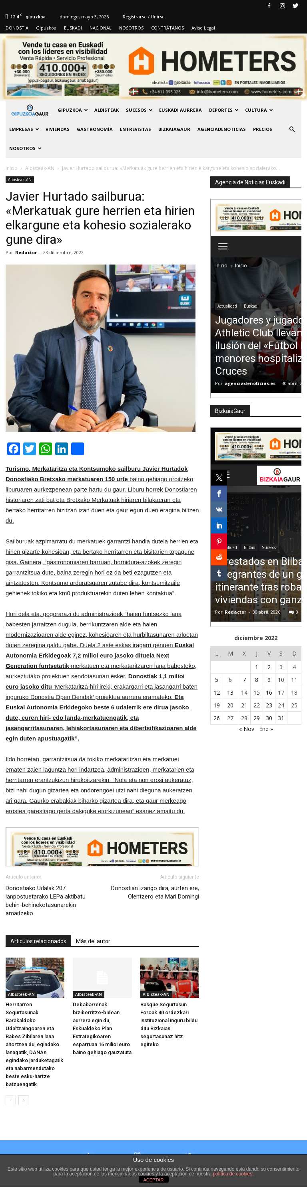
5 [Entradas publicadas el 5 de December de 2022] (216, 679)
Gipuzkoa (46, 28)
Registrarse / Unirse (144, 17)
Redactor (26, 252)
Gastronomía (95, 129)
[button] (291, 129)
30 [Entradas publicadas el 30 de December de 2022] (269, 718)
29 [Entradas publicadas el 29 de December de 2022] (256, 718)
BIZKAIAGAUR (174, 129)
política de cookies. (233, 1174)
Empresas (24, 129)
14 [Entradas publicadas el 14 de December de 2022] (244, 692)
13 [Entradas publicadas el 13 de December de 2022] (230, 692)
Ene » (266, 729)
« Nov (246, 729)
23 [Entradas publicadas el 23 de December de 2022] (269, 705)
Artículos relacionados (38, 941)
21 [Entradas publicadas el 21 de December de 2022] (244, 705)
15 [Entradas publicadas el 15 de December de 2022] (256, 692)
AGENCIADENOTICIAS (221, 129)
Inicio (12, 168)
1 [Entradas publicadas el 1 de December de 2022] (256, 667)
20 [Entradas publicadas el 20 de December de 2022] (230, 705)
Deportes (224, 110)
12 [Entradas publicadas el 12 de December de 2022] (216, 692)
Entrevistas (135, 129)
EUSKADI (73, 28)
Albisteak (106, 110)
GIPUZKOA (73, 110)
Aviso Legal (203, 28)
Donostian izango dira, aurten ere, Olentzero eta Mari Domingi (155, 892)
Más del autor (93, 941)
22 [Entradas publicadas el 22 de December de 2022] (256, 705)
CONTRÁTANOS (167, 28)
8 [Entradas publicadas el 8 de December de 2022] (256, 679)
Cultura (259, 110)
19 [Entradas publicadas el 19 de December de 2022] (216, 705)
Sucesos (139, 110)
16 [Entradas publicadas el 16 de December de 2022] (269, 692)
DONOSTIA (17, 28)
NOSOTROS (131, 28)
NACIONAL (101, 28)
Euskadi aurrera (180, 110)
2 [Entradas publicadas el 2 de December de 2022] (269, 667)
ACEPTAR (153, 1179)
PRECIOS (262, 129)
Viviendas (58, 129)
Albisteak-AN (20, 179)
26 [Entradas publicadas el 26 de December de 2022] (216, 718)
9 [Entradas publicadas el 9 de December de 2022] (269, 679)
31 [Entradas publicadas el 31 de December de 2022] (281, 718)
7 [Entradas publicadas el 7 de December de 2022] (244, 679)
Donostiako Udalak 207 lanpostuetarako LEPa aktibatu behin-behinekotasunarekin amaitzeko (46, 901)
